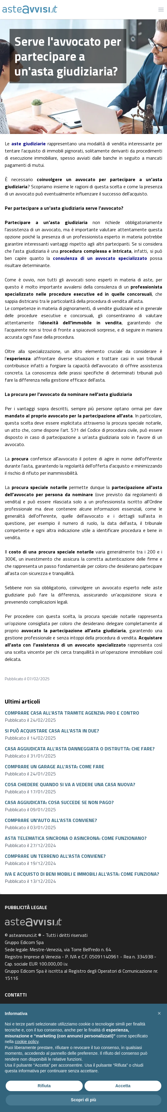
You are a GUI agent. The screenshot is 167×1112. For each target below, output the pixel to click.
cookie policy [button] (26, 1041)
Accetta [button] (123, 1085)
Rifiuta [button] (44, 1085)
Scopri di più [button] (83, 1099)
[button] (159, 1013)
